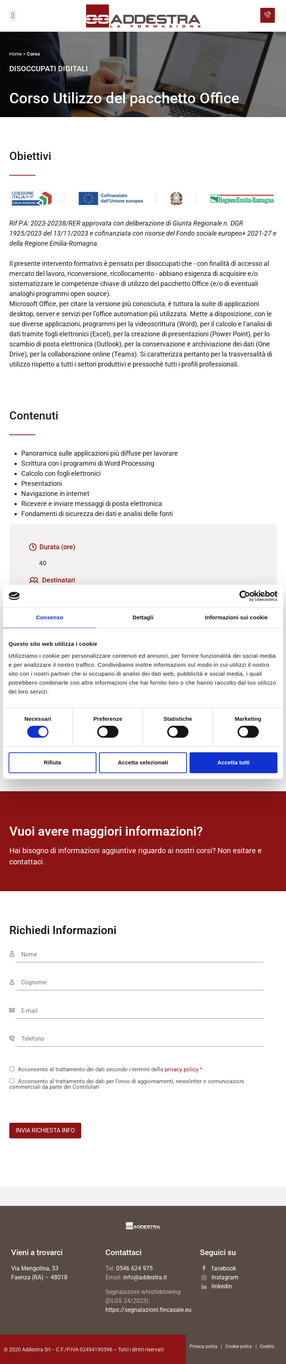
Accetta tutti (233, 762)
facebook (224, 1268)
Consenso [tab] (49, 617)
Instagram (225, 1277)
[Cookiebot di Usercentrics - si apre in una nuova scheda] (244, 595)
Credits (267, 1346)
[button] (12, 16)
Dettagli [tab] (143, 617)
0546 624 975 (134, 1268)
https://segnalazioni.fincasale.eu (148, 1309)
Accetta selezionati (143, 762)
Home (15, 54)
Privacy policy (203, 1346)
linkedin (222, 1286)
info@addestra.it (145, 1277)
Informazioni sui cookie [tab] (236, 617)
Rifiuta (52, 762)
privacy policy (181, 1069)
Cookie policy (238, 1346)
